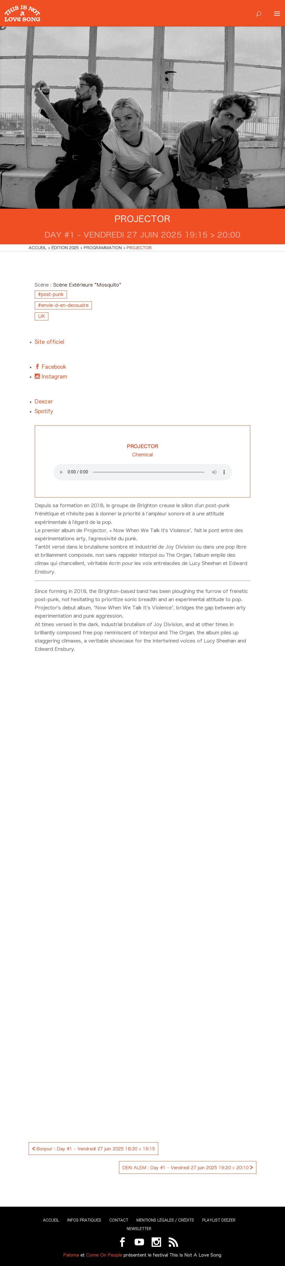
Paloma (71, 1255)
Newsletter (139, 1228)
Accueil (51, 1220)
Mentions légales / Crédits (165, 1220)
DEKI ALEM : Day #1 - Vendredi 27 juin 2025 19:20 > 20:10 (187, 1167)
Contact (118, 1220)
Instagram (53, 376)
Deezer (44, 401)
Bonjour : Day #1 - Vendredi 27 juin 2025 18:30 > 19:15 (93, 1148)
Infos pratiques (84, 1220)
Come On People (104, 1255)
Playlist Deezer (218, 1220)
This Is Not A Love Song (195, 1255)
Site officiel (49, 341)
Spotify (44, 411)
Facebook (53, 366)
